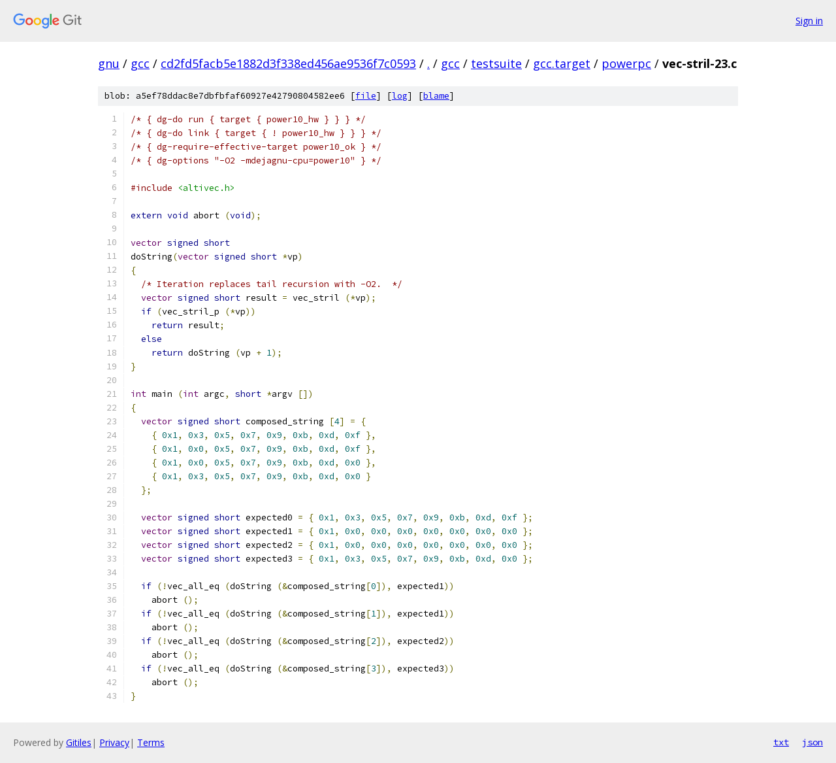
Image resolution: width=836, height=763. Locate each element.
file (365, 95)
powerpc (626, 63)
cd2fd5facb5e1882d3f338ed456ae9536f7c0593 (288, 63)
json (812, 742)
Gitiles (78, 742)
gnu (109, 63)
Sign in (809, 20)
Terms (151, 742)
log (400, 95)
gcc (140, 63)
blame (436, 95)
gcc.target (561, 63)
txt (781, 742)
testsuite (496, 63)
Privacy (114, 742)
